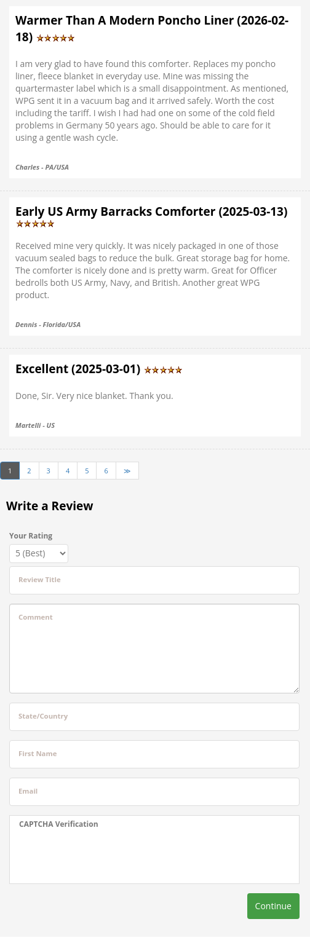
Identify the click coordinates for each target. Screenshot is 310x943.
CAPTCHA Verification (58, 824)
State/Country (43, 715)
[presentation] (96, 856)
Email (28, 790)
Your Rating (30, 536)
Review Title (39, 579)
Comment (35, 616)
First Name (37, 753)
